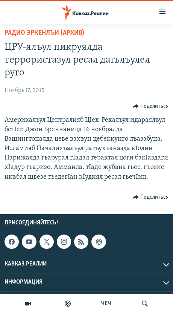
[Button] (151, 106)
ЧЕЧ (106, 304)
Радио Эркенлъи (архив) (44, 33)
